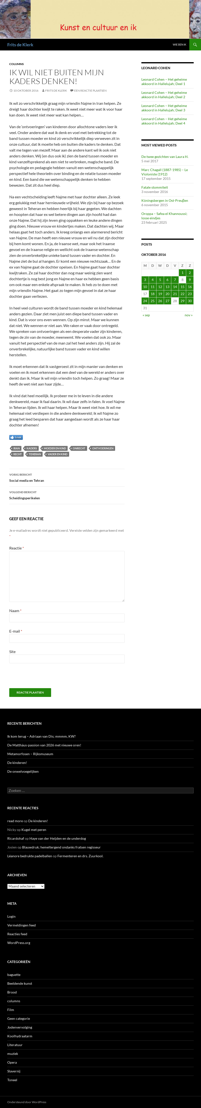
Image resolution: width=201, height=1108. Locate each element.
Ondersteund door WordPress (26, 1102)
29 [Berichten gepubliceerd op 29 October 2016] (182, 301)
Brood (12, 992)
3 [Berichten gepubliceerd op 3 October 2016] (145, 280)
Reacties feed (17, 934)
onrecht (79, 448)
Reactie (16, 548)
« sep (146, 315)
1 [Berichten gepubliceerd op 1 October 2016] (182, 272)
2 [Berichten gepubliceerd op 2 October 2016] (190, 272)
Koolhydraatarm (19, 1036)
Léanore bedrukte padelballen (29, 856)
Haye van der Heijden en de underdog (57, 838)
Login (11, 916)
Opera (12, 1062)
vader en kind (57, 454)
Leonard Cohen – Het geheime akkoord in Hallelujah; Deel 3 (164, 108)
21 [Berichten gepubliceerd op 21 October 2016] (175, 294)
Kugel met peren (33, 830)
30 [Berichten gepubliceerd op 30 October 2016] (190, 301)
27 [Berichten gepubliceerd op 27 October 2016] (167, 301)
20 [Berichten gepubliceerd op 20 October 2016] (167, 294)
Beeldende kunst (19, 983)
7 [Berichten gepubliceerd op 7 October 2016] (175, 280)
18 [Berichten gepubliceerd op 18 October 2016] (153, 294)
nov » (188, 315)
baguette (13, 975)
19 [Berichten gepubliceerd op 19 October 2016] (160, 294)
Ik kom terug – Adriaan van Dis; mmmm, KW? (41, 736)
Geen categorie (18, 1018)
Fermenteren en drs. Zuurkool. (80, 856)
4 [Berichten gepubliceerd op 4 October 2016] (153, 280)
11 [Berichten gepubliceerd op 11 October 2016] (153, 287)
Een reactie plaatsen (90, 90)
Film (10, 1010)
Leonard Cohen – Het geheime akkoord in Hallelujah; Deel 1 (164, 81)
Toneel (12, 1080)
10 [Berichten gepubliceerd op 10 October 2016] (145, 287)
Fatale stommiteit (154, 187)
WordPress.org (18, 943)
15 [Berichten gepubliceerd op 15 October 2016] (182, 287)
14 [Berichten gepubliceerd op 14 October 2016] (175, 287)
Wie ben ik (179, 44)
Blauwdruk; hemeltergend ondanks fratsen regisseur (61, 847)
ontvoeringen (102, 448)
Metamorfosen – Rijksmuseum (30, 754)
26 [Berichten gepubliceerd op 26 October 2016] (160, 301)
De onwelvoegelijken (23, 771)
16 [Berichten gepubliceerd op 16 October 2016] (190, 287)
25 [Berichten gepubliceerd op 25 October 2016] (153, 301)
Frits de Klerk (20, 44)
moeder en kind (55, 448)
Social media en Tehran (67, 477)
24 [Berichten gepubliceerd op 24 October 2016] (145, 301)
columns (16, 64)
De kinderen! (17, 763)
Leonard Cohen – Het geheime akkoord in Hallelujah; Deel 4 (164, 121)
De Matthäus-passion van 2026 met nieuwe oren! (44, 745)
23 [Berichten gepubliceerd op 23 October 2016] (190, 294)
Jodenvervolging (19, 1027)
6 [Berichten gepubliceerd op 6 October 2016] (167, 280)
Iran (16, 448)
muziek (12, 1053)
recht (17, 454)
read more (15, 821)
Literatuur (15, 1045)
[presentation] (42, 677)
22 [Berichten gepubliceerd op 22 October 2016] (182, 294)
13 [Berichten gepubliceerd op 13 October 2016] (167, 287)
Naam (15, 610)
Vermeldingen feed (21, 925)
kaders (32, 448)
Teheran (35, 454)
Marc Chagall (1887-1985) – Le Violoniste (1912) (164, 172)
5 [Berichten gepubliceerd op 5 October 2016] (160, 280)
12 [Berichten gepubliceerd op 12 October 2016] (160, 287)
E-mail (15, 631)
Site (12, 651)
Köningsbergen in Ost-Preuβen (164, 200)
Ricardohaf (15, 838)
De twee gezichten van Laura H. (164, 156)
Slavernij (13, 1071)
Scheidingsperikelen (67, 494)
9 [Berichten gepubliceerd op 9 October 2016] (190, 280)
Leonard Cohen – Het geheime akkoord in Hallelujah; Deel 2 (164, 94)
